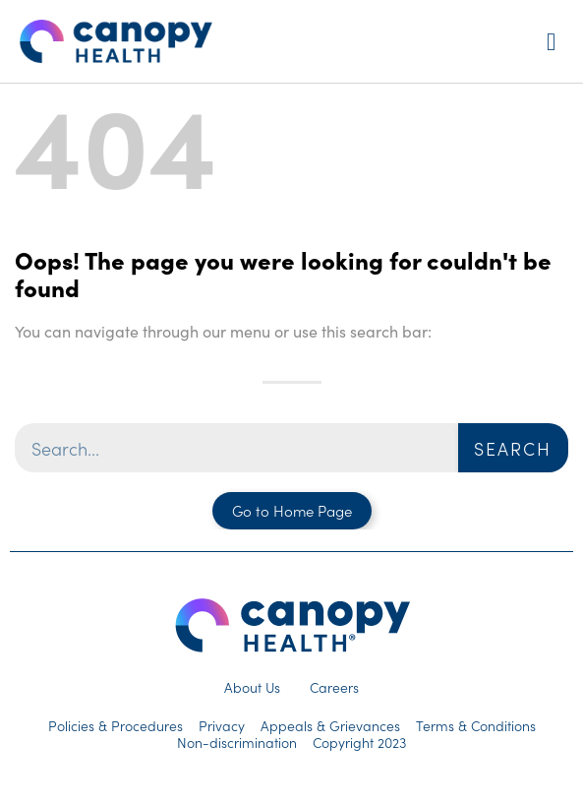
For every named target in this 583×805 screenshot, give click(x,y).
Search (513, 448)
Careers (334, 687)
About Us (252, 687)
